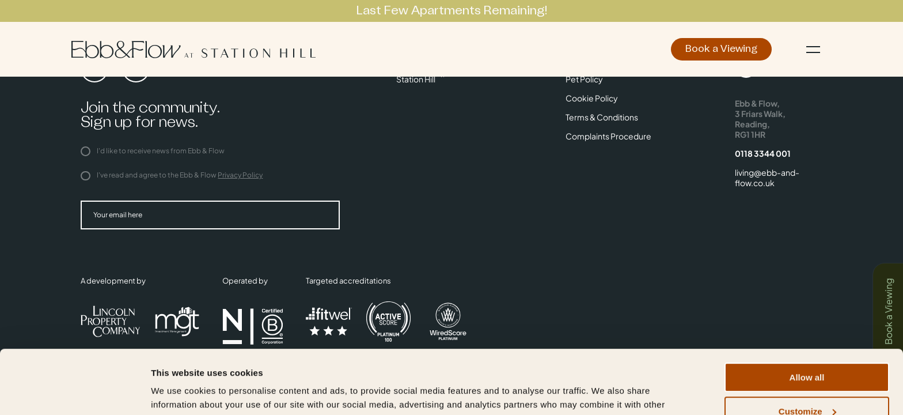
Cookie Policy (592, 98)
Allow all (807, 318)
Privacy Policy (240, 175)
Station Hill (415, 79)
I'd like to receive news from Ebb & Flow (153, 150)
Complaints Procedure (608, 136)
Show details (177, 392)
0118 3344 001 (763, 153)
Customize (807, 352)
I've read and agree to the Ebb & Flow (172, 175)
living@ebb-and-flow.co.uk (767, 177)
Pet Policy (584, 79)
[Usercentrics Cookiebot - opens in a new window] (74, 392)
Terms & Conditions (602, 117)
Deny (807, 386)
